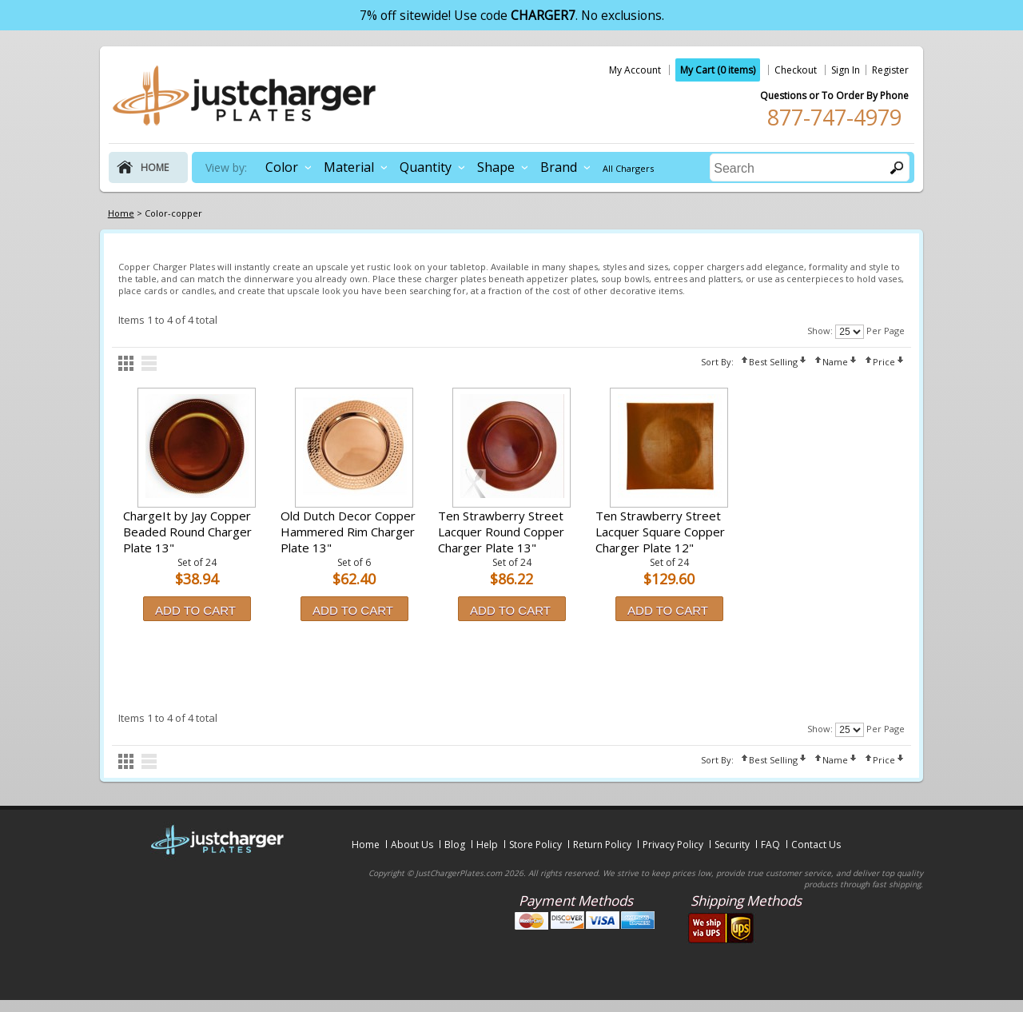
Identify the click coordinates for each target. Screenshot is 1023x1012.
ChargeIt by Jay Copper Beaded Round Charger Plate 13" (187, 532)
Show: (820, 331)
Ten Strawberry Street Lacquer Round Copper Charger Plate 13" (501, 532)
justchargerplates (244, 95)
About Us (412, 844)
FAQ (770, 844)
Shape (496, 167)
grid (125, 363)
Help (487, 844)
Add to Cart (195, 610)
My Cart (717, 70)
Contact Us (816, 844)
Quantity (426, 167)
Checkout (795, 70)
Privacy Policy (673, 844)
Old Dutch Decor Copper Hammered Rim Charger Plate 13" (348, 532)
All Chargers (628, 168)
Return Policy (602, 844)
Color (281, 167)
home (155, 167)
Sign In (845, 70)
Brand (558, 167)
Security (732, 844)
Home (366, 844)
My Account (635, 70)
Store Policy (535, 844)
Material (349, 167)
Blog (454, 844)
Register (890, 70)
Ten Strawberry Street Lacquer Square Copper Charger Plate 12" (660, 532)
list (149, 363)
